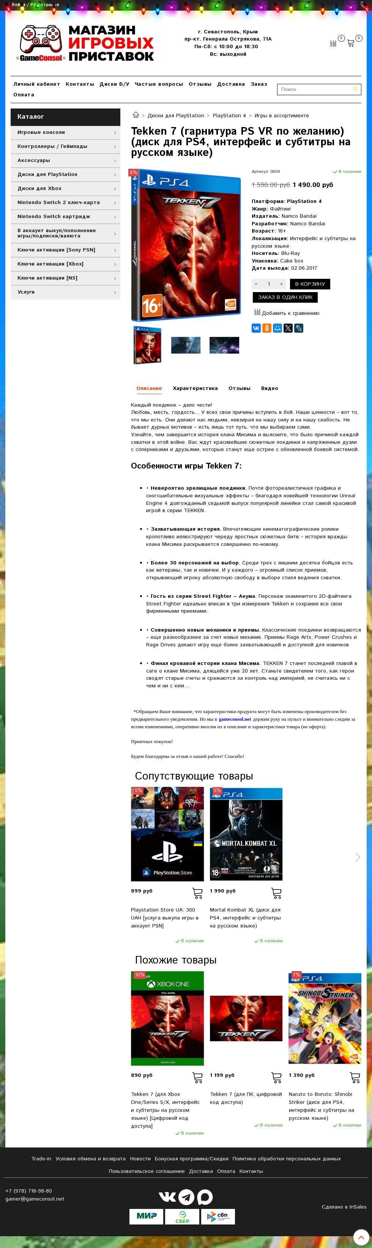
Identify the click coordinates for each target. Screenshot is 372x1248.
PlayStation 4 (229, 115)
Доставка (231, 84)
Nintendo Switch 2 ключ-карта (58, 202)
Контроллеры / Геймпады (52, 146)
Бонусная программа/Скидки (192, 1159)
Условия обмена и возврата (90, 1159)
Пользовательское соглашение (147, 1171)
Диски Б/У (114, 84)
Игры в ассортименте (282, 115)
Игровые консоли (41, 132)
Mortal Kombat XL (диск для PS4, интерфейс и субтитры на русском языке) (245, 918)
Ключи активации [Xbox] (50, 264)
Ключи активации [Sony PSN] (56, 250)
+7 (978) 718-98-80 (28, 1191)
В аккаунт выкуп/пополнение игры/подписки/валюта (56, 233)
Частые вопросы (159, 84)
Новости (140, 1159)
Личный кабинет (36, 84)
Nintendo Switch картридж (53, 216)
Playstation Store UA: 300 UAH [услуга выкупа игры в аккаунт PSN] (165, 918)
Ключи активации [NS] (47, 278)
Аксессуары (33, 160)
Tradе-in (41, 1159)
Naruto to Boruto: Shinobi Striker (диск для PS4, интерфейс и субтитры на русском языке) (321, 1106)
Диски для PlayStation (176, 115)
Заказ (259, 84)
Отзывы (200, 84)
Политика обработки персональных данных (287, 1159)
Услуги (26, 292)
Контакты (80, 84)
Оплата (23, 95)
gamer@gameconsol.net (35, 1199)
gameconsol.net (235, 719)
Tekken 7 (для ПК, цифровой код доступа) (246, 1098)
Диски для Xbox (39, 188)
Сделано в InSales (344, 1207)
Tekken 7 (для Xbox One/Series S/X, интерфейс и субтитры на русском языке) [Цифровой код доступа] (165, 1110)
